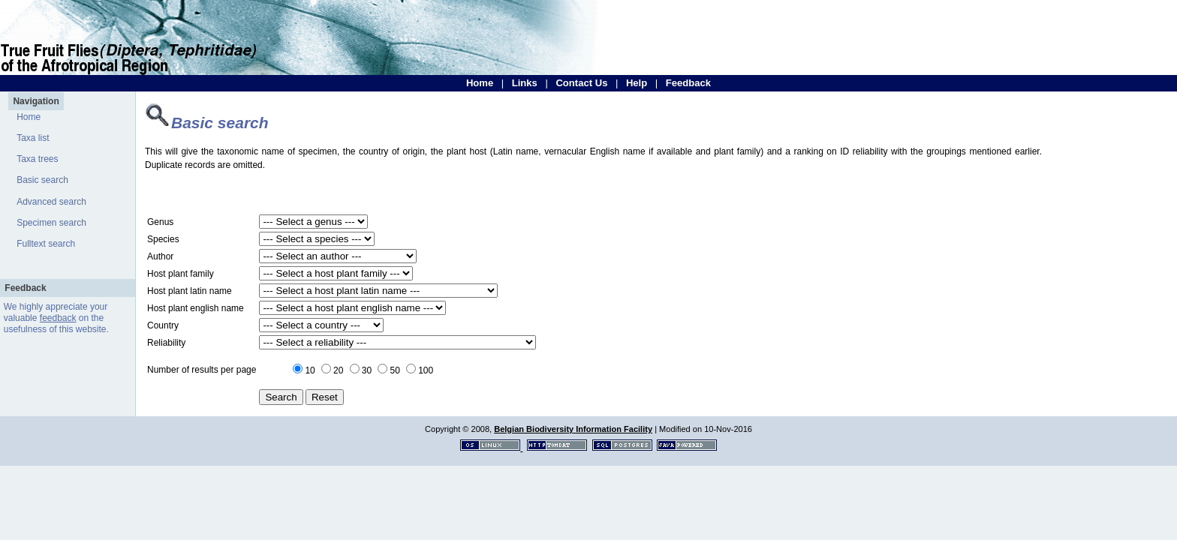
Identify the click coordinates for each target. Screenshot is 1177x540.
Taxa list (33, 138)
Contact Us (581, 82)
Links (524, 82)
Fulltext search (46, 243)
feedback (58, 318)
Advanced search (51, 201)
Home (479, 82)
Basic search (42, 180)
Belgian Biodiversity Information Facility (573, 429)
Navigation (36, 101)
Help (636, 82)
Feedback (688, 82)
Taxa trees (37, 159)
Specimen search (51, 223)
